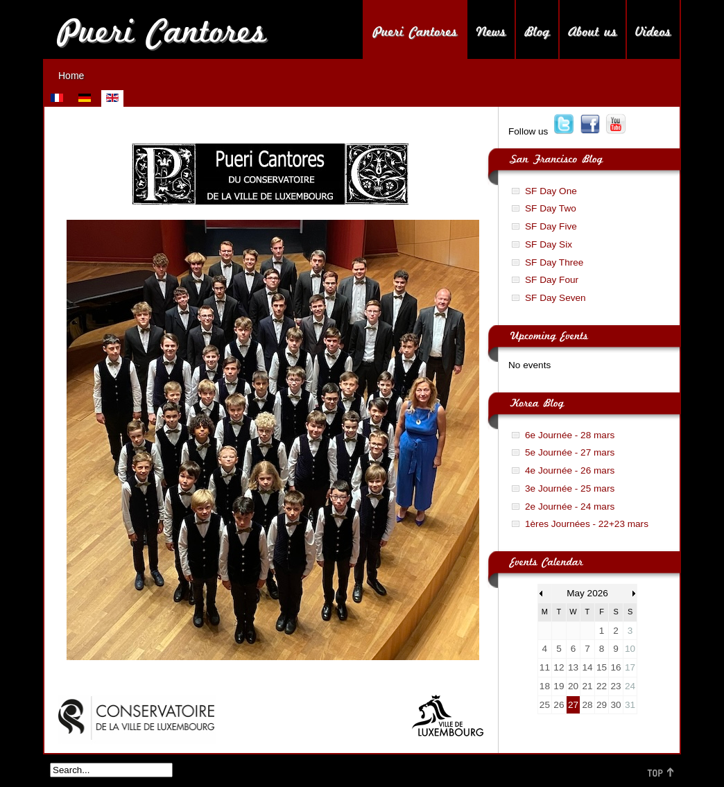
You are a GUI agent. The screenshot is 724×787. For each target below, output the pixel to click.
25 (545, 705)
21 (587, 686)
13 (573, 667)
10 (630, 648)
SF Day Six (548, 244)
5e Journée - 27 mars (569, 452)
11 (545, 667)
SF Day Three (554, 262)
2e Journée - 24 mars (569, 506)
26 (558, 705)
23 (615, 686)
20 (573, 686)
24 (630, 686)
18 (545, 686)
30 (615, 705)
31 (630, 705)
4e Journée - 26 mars (569, 470)
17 (630, 667)
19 (558, 686)
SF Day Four (551, 280)
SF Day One (551, 191)
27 (573, 705)
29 (601, 705)
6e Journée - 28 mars (569, 435)
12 (558, 667)
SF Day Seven (555, 298)
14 (587, 667)
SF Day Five (551, 226)
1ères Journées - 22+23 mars (586, 524)
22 (601, 686)
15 (601, 667)
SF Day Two (550, 208)
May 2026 (587, 593)
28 (587, 705)
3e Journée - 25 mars (569, 488)
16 (615, 667)
